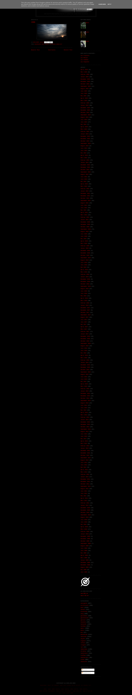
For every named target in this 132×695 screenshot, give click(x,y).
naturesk (53, 44)
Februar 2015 (85, 388)
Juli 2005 (84, 572)
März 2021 (84, 215)
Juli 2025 (84, 91)
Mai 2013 (83, 438)
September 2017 (86, 315)
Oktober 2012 (85, 455)
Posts (84, 669)
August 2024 (85, 117)
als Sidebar (85, 59)
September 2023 (86, 143)
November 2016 (85, 338)
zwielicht (59, 44)
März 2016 (84, 357)
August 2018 (85, 288)
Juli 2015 (84, 376)
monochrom (84, 634)
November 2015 (85, 367)
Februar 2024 (85, 131)
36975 (87, 23)
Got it (109, 4)
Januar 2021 (85, 219)
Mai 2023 (83, 153)
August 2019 (85, 260)
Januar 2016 (85, 362)
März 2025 (84, 100)
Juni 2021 (84, 207)
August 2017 (85, 317)
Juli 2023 (84, 148)
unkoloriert (85, 657)
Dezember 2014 (85, 393)
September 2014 (86, 400)
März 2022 (84, 186)
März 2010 (84, 529)
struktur (83, 651)
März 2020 (84, 243)
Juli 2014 (84, 405)
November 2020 (85, 224)
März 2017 (84, 329)
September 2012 (86, 457)
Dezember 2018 (85, 279)
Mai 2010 (83, 524)
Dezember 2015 (85, 365)
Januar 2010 (85, 534)
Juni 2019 (84, 265)
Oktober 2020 (85, 226)
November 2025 (85, 81)
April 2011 (84, 498)
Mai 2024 (83, 124)
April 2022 (84, 184)
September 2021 (86, 200)
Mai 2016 (83, 353)
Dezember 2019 (85, 250)
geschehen (84, 616)
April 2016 (84, 355)
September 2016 (86, 343)
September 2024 (86, 115)
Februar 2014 (85, 417)
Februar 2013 (85, 446)
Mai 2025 (83, 96)
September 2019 (86, 257)
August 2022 (85, 174)
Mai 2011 (83, 496)
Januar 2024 (85, 134)
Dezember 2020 (85, 222)
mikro (82, 630)
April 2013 (84, 441)
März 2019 (84, 272)
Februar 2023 (85, 160)
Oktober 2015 (85, 369)
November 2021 (85, 196)
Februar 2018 (85, 303)
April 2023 (84, 155)
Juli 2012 (84, 462)
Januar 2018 (85, 305)
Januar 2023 (85, 162)
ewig (82, 613)
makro (47, 44)
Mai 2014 (83, 410)
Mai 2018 (83, 296)
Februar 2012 (85, 474)
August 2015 (85, 374)
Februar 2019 (85, 274)
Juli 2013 (84, 434)
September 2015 (86, 372)
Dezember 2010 (85, 507)
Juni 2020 (84, 236)
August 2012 (85, 460)
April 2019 (84, 269)
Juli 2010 (84, 519)
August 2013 (85, 431)
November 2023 (85, 138)
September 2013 (86, 429)
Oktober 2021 (85, 198)
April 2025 (84, 98)
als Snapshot (85, 62)
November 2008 (85, 565)
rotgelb (83, 645)
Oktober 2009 (85, 541)
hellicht (83, 624)
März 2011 (84, 500)
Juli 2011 (84, 491)
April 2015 (84, 384)
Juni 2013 (84, 436)
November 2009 (85, 538)
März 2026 (84, 72)
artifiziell (85, 605)
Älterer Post (68, 50)
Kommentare (86, 673)
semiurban (84, 649)
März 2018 (84, 300)
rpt (82, 647)
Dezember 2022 (85, 165)
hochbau (83, 626)
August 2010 (85, 517)
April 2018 (84, 298)
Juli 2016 (84, 348)
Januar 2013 (85, 448)
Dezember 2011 (85, 479)
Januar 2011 (85, 505)
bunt (43, 44)
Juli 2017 (84, 319)
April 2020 (84, 241)
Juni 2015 (84, 379)
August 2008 (85, 567)
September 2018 (86, 286)
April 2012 (84, 469)
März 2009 (84, 557)
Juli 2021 (84, 205)
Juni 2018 (84, 293)
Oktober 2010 (85, 512)
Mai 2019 (83, 267)
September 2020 (86, 229)
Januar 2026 (85, 76)
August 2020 (85, 231)
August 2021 (85, 203)
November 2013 (85, 424)
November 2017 (85, 310)
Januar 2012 (85, 476)
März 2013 (84, 443)
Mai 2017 (83, 324)
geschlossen (85, 618)
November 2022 (85, 167)
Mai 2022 (83, 181)
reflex (83, 643)
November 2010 (85, 510)
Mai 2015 (83, 381)
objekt (83, 638)
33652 (87, 32)
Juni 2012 (84, 465)
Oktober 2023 (85, 141)
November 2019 (85, 253)
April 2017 (84, 326)
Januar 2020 (85, 248)
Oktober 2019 (85, 255)
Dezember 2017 (85, 307)
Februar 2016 (85, 360)
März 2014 (84, 415)
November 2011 (85, 481)
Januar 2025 (85, 105)
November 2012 (85, 453)
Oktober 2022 (85, 169)
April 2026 (84, 69)
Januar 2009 (85, 560)
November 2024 (85, 110)
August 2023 (85, 146)
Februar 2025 (85, 103)
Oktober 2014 (85, 398)
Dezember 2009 (85, 536)
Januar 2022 (85, 191)
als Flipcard (85, 55)
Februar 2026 (85, 74)
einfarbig (84, 611)
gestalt (83, 620)
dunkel (83, 609)
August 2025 (85, 88)
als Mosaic (84, 57)
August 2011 (85, 488)
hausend (83, 622)
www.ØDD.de (84, 593)
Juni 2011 (84, 493)
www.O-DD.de (85, 595)
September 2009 (86, 543)
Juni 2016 (84, 350)
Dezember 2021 (85, 193)
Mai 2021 (83, 210)
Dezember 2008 (85, 562)
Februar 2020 (85, 246)
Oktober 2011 (85, 484)
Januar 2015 (85, 391)
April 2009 (84, 555)
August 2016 (85, 346)
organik (83, 641)
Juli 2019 (84, 262)
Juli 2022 (84, 176)
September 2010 (86, 515)
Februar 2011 (85, 503)
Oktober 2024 (85, 112)
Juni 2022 (84, 179)
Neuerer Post (35, 50)
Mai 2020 (83, 238)
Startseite (51, 50)
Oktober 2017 (85, 312)
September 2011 (86, 486)
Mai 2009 (83, 553)
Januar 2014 (85, 419)
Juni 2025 (84, 93)
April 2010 (84, 527)
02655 (87, 41)
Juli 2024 (84, 119)
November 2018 (85, 281)
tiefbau (83, 655)
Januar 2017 (85, 334)
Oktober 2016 (85, 341)
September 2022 (86, 172)
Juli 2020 (84, 234)
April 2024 (84, 126)
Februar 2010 (85, 531)
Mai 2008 (83, 569)
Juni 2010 (84, 522)
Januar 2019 (85, 276)
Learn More (102, 4)
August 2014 (85, 403)
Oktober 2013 (85, 426)
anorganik (38, 44)
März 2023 (84, 157)
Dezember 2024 (85, 107)
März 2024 (84, 129)
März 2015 (84, 386)
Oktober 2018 (85, 284)
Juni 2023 (84, 150)
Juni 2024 (84, 122)
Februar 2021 (85, 217)
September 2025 (86, 86)
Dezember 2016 (85, 336)
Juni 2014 (84, 407)
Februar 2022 (85, 188)
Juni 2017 (84, 322)
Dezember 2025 (85, 79)
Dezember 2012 (85, 450)
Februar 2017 (85, 331)
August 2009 (85, 546)
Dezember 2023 (85, 136)
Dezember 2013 (85, 422)
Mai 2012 (83, 467)
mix (82, 632)
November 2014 (85, 396)
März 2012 (84, 472)
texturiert (84, 653)
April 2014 (84, 412)
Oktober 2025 (85, 84)
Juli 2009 (84, 548)
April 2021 (84, 212)
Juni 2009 (84, 550)
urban (82, 659)
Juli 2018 (84, 291)
